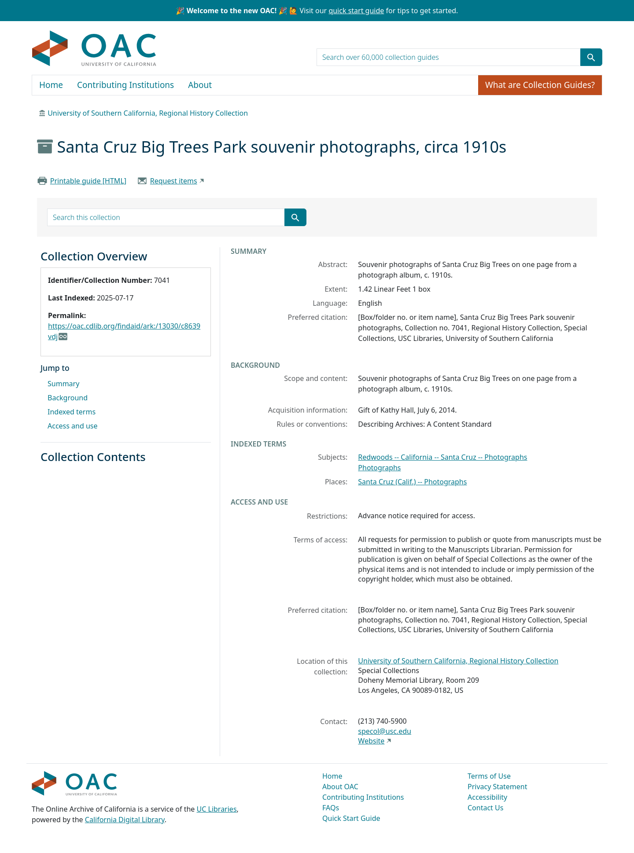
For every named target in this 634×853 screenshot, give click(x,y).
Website (371, 741)
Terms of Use (489, 776)
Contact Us (485, 808)
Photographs (379, 467)
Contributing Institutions (125, 85)
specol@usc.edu (384, 731)
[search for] (449, 57)
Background (68, 398)
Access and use (73, 426)
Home (51, 85)
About (200, 85)
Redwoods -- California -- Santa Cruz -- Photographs (442, 457)
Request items (173, 181)
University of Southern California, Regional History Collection (148, 113)
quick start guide (356, 10)
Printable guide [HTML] (88, 181)
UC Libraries (217, 809)
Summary (63, 383)
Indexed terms (72, 412)
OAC (94, 49)
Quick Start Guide (351, 818)
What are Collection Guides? (540, 85)
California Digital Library (125, 819)
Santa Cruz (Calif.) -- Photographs (412, 482)
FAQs (330, 808)
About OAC (340, 786)
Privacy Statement (497, 786)
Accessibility (487, 797)
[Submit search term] (591, 57)
